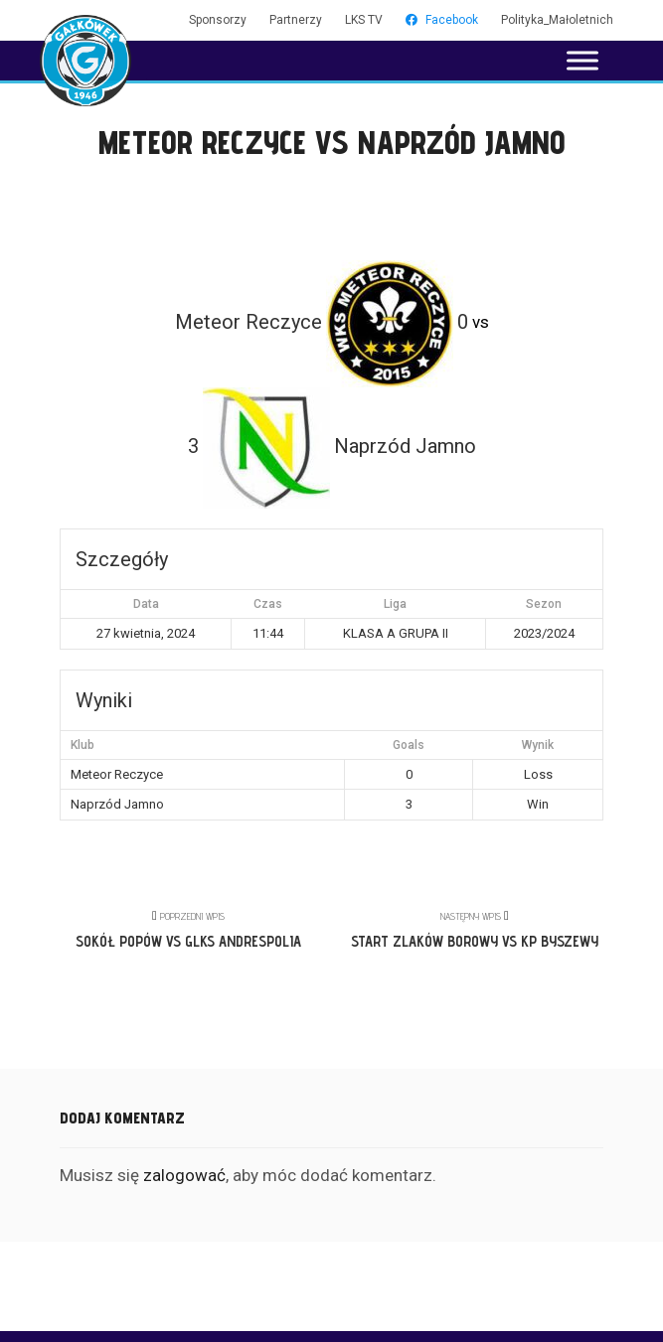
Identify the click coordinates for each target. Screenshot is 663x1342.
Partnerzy (295, 20)
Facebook (442, 20)
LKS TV (364, 20)
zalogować (184, 1175)
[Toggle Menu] (582, 60)
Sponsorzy (218, 20)
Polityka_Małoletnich (557, 20)
